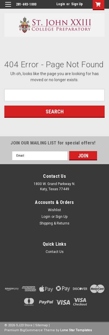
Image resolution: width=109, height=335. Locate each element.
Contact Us (55, 252)
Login (60, 4)
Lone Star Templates (76, 330)
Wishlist (54, 210)
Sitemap (41, 325)
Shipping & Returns (54, 223)
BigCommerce (31, 330)
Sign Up (77, 4)
